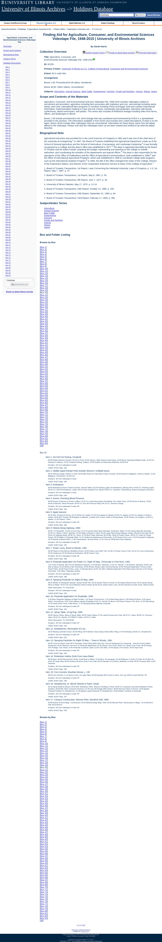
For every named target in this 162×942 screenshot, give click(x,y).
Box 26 (8, 130)
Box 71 (8, 245)
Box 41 (8, 169)
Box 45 (8, 179)
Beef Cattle (87, 91)
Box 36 (8, 156)
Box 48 (8, 186)
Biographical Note (11, 55)
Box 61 (8, 219)
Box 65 (8, 230)
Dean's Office (60, 29)
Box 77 (8, 260)
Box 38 (8, 161)
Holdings (22, 29)
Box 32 (8, 146)
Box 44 (8, 176)
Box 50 (8, 191)
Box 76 (8, 258)
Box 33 (8, 148)
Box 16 (8, 105)
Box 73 (8, 250)
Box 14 (8, 100)
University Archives (8, 29)
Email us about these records (19, 292)
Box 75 (8, 255)
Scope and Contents (12, 50)
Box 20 (8, 115)
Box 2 (8, 69)
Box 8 (8, 85)
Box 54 (8, 202)
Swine (154, 91)
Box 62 (8, 222)
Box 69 (8, 240)
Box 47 (8, 184)
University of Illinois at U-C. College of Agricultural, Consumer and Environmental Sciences (105, 69)
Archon (79, 939)
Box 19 (8, 113)
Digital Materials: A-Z (77, 23)
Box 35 (8, 153)
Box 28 (8, 136)
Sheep (147, 91)
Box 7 (8, 82)
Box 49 (8, 189)
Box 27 (8, 133)
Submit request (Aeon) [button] (94, 53)
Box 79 (8, 265)
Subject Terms (9, 59)
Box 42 (8, 171)
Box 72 (8, 247)
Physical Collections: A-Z (46, 23)
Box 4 (8, 75)
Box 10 (8, 90)
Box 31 (8, 143)
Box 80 (8, 268)
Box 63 (8, 224)
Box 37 (8, 158)
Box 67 (8, 235)
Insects (139, 91)
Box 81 (8, 270)
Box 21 (8, 118)
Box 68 (8, 237)
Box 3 (8, 72)
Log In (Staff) (81, 925)
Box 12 (8, 95)
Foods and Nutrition (125, 91)
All (41, 446)
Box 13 (8, 97)
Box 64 (8, 227)
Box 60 (8, 217)
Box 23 (8, 123)
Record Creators (138, 23)
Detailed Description (12, 63)
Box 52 (8, 197)
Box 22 (8, 120)
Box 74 (8, 252)
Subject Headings (108, 23)
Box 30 (8, 141)
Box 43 (8, 174)
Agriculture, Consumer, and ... (79, 29)
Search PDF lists (153, 15)
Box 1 (8, 67)
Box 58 (8, 212)
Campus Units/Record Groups (15, 23)
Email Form (85, 931)
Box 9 (8, 87)
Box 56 (8, 207)
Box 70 (8, 242)
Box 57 (8, 209)
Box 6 (8, 80)
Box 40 (8, 166)
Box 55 (8, 204)
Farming (111, 91)
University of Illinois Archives (33, 9)
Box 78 (8, 263)
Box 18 (8, 110)
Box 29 (8, 138)
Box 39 (8, 163)
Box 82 (8, 273)
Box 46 (8, 181)
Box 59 (8, 214)
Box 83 (8, 275)
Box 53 (8, 199)
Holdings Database (93, 9)
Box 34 (8, 151)
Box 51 (8, 194)
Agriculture (59, 91)
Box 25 (8, 128)
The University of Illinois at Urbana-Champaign (86, 941)
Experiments (100, 91)
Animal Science (73, 91)
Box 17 (8, 108)
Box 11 (8, 92)
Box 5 (8, 77)
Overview (7, 46)
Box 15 (8, 102)
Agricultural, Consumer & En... (40, 29)
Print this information (146, 53)
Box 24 (8, 125)
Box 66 (8, 232)
